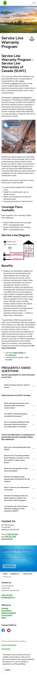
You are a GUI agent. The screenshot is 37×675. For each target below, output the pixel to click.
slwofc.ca (12, 355)
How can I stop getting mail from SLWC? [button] (17, 448)
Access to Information (8, 645)
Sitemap (4, 608)
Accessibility (6, 611)
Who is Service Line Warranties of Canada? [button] (16, 488)
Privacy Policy (20, 664)
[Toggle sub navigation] (32, 39)
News (3, 618)
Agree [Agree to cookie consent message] (7, 670)
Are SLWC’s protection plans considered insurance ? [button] (16, 415)
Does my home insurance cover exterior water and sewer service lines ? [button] (16, 405)
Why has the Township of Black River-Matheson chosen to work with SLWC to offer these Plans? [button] (17, 459)
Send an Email (6, 539)
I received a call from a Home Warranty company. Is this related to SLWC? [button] (16, 508)
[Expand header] (34, 3)
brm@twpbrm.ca (8, 597)
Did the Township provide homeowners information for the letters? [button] (17, 479)
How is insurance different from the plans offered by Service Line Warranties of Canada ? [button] (17, 424)
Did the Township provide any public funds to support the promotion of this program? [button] (16, 498)
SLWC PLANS (18, 353)
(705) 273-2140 (10, 537)
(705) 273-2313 (12, 534)
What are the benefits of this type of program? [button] (16, 469)
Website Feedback (8, 613)
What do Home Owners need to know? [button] (17, 386)
